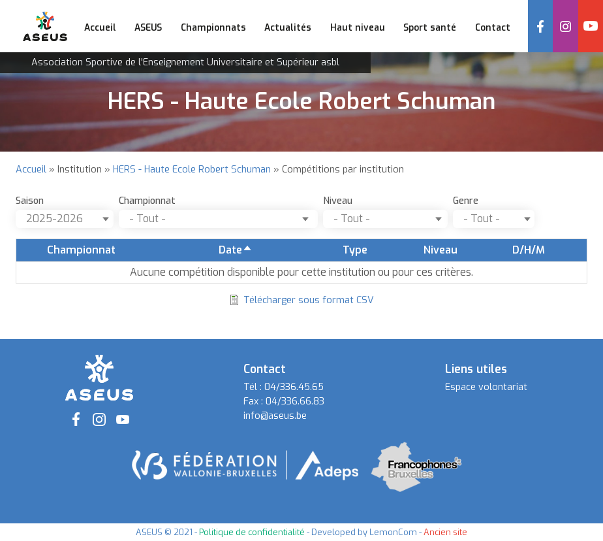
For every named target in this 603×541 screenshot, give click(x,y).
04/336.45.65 (294, 387)
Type (355, 250)
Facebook (540, 26)
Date (236, 250)
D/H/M (528, 250)
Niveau (337, 201)
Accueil (100, 27)
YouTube (590, 26)
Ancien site (445, 532)
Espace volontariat (486, 387)
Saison (30, 201)
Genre (465, 201)
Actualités (287, 27)
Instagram (565, 26)
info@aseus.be (275, 416)
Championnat (147, 201)
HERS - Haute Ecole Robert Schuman (192, 169)
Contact (492, 27)
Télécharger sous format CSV (308, 300)
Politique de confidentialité (252, 532)
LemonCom (393, 532)
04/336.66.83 (295, 401)
